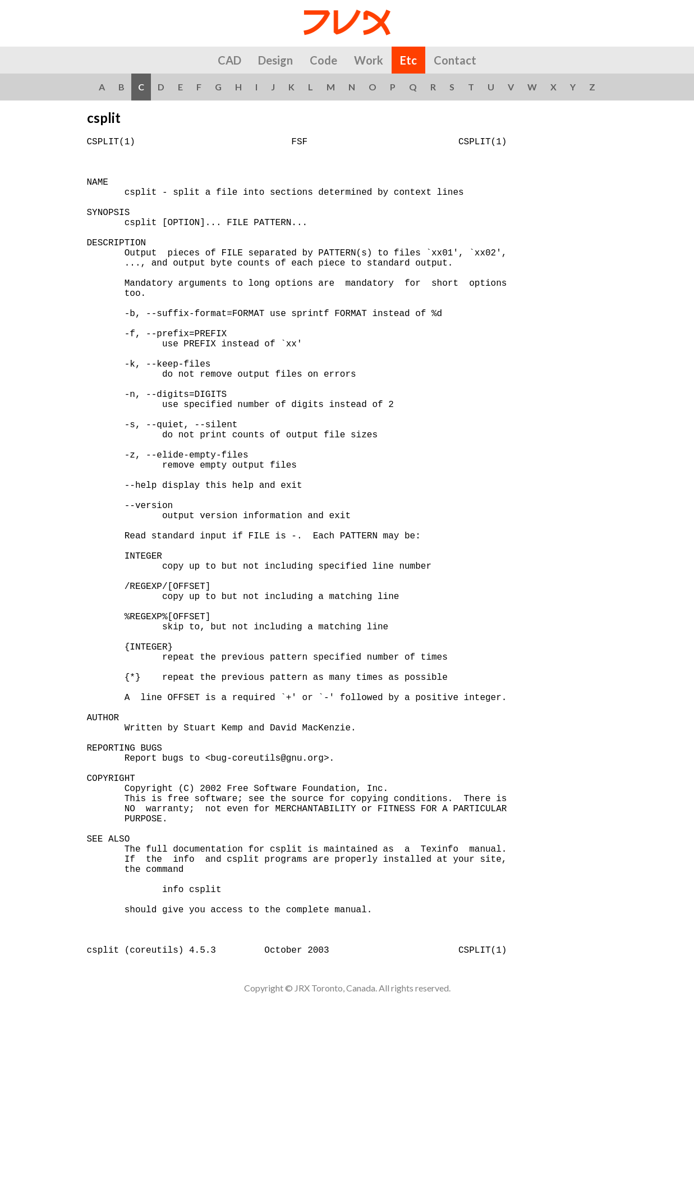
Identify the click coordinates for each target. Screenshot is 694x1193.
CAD (229, 60)
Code (323, 60)
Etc (408, 60)
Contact (455, 60)
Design (275, 60)
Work (368, 60)
